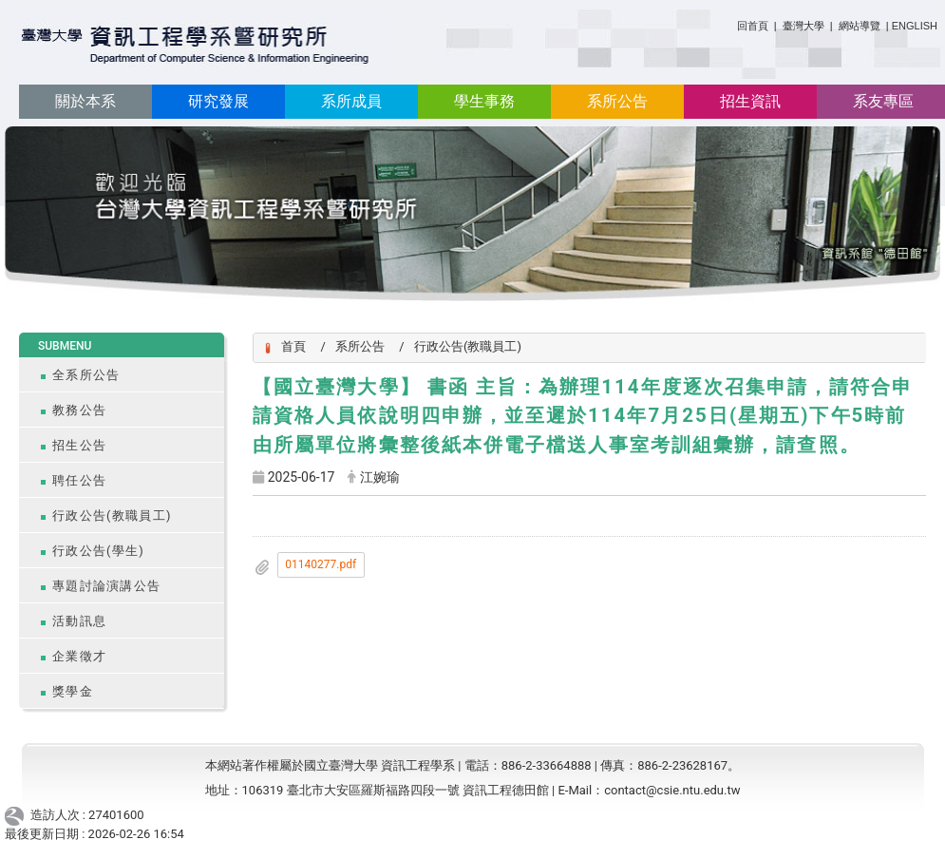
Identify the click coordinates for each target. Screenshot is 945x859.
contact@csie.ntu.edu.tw (672, 790)
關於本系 (85, 101)
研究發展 (218, 101)
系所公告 (617, 101)
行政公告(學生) (98, 551)
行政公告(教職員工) (112, 515)
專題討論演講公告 (106, 586)
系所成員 (351, 101)
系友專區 (883, 101)
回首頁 (752, 25)
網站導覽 (859, 25)
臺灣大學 (805, 25)
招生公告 (79, 445)
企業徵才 (79, 656)
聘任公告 (79, 480)
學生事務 (484, 101)
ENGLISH (914, 25)
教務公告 (79, 410)
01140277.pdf (320, 564)
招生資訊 (750, 101)
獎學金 (72, 691)
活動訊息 (79, 621)
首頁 (293, 346)
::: (730, 22)
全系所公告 (86, 375)
